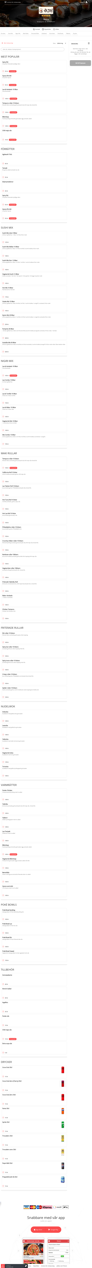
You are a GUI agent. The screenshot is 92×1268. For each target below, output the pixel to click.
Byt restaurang (8, 43)
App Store (38, 1230)
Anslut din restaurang (13, 2)
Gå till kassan (80, 63)
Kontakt (37, 29)
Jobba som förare (62, 1266)
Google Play (55, 1230)
